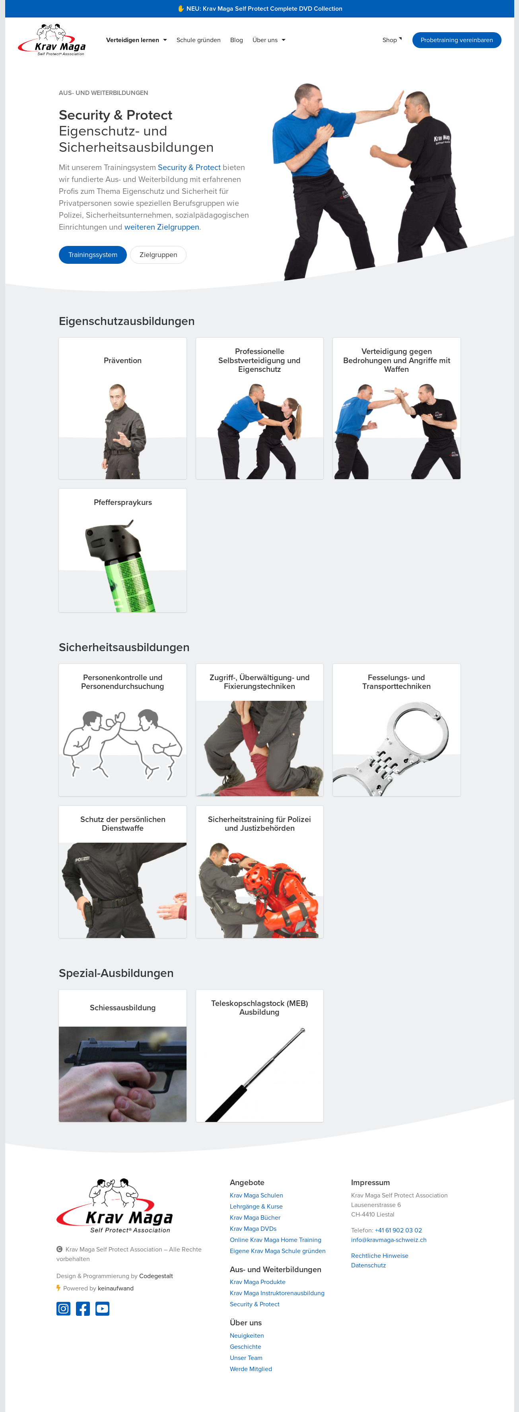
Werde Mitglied (250, 1369)
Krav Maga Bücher (254, 1218)
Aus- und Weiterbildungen (103, 93)
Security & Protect (189, 167)
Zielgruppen (158, 254)
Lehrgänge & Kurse (255, 1207)
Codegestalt (156, 1276)
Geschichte (245, 1347)
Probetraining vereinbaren (457, 40)
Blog (236, 40)
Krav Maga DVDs (252, 1229)
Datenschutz (368, 1265)
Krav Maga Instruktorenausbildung (276, 1293)
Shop (390, 40)
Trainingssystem (92, 254)
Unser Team (245, 1358)
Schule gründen (199, 40)
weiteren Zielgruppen (161, 227)
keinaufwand (115, 1288)
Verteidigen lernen (132, 40)
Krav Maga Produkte (257, 1282)
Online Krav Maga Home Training (275, 1240)
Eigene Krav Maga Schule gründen (277, 1251)
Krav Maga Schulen (256, 1195)
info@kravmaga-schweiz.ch (389, 1240)
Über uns (265, 40)
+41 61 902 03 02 (398, 1230)
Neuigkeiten (246, 1336)
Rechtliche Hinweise (379, 1256)
